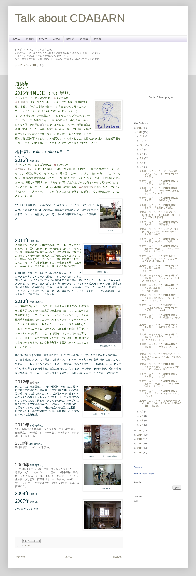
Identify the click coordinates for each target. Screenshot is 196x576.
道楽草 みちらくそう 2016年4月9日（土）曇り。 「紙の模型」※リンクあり (160, 318)
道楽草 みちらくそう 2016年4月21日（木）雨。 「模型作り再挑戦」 (159, 206)
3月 (142, 416)
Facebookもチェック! (144, 473)
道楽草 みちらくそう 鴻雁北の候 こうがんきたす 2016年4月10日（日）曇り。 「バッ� (159, 308)
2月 (142, 420)
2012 (140, 443)
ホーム (16, 38)
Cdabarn (138, 467)
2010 (140, 452)
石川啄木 (23, 101)
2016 (140, 132)
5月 (142, 167)
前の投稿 (117, 556)
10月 (142, 145)
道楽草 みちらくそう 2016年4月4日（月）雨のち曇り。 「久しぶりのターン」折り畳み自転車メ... (159, 367)
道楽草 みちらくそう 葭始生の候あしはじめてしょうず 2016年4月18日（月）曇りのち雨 (159, 232)
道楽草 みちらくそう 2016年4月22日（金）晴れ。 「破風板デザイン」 (159, 199)
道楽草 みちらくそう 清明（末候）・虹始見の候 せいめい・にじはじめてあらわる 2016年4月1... (159, 259)
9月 (142, 149)
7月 (142, 158)
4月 (142, 411)
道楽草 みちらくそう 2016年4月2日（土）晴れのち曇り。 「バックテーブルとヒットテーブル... (159, 384)
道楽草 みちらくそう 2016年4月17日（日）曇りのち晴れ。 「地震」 (159, 240)
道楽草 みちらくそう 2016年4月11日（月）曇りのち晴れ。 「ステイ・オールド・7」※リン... (159, 298)
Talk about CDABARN (70, 18)
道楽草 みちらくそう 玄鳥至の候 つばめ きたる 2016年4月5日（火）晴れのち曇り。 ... (160, 357)
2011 (140, 448)
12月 (142, 136)
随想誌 (70, 38)
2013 (140, 439)
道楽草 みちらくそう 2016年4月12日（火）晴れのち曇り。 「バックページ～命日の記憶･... (159, 288)
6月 (142, 162)
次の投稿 (20, 556)
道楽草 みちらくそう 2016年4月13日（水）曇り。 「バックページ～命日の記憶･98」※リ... (159, 278)
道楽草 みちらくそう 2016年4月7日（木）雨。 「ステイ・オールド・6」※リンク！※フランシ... (159, 337)
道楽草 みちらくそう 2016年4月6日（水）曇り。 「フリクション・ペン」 (158, 347)
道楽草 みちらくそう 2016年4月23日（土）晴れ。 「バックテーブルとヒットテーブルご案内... (159, 191)
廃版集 (97, 38)
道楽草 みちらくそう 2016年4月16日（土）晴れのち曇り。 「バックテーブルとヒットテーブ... (159, 249)
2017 (140, 128)
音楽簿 (57, 38)
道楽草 (27, 545)
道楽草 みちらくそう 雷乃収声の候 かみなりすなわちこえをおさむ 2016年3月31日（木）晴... (160, 403)
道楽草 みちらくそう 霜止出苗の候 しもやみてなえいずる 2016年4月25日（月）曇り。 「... (159, 174)
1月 (142, 424)
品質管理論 (87, 187)
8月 (142, 154)
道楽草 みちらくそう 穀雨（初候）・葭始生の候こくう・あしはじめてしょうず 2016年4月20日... (160, 215)
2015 (140, 430)
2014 (140, 434)
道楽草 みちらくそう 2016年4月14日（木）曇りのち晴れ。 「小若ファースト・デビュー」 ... (159, 268)
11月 (142, 140)
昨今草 (43, 38)
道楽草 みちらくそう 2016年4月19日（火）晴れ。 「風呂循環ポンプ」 (159, 223)
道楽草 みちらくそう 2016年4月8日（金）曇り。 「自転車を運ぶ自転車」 (158, 327)
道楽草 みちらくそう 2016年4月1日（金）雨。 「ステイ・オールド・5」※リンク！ (159, 394)
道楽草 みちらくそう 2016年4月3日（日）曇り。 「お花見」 (158, 375)
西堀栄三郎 (24, 168)
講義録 (84, 38)
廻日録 (30, 38)
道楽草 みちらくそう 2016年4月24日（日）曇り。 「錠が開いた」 (159, 182)
